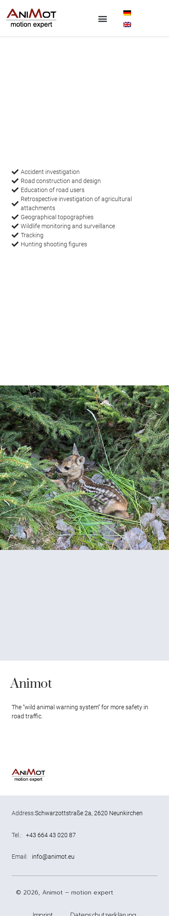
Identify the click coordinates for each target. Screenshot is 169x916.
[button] (103, 18)
